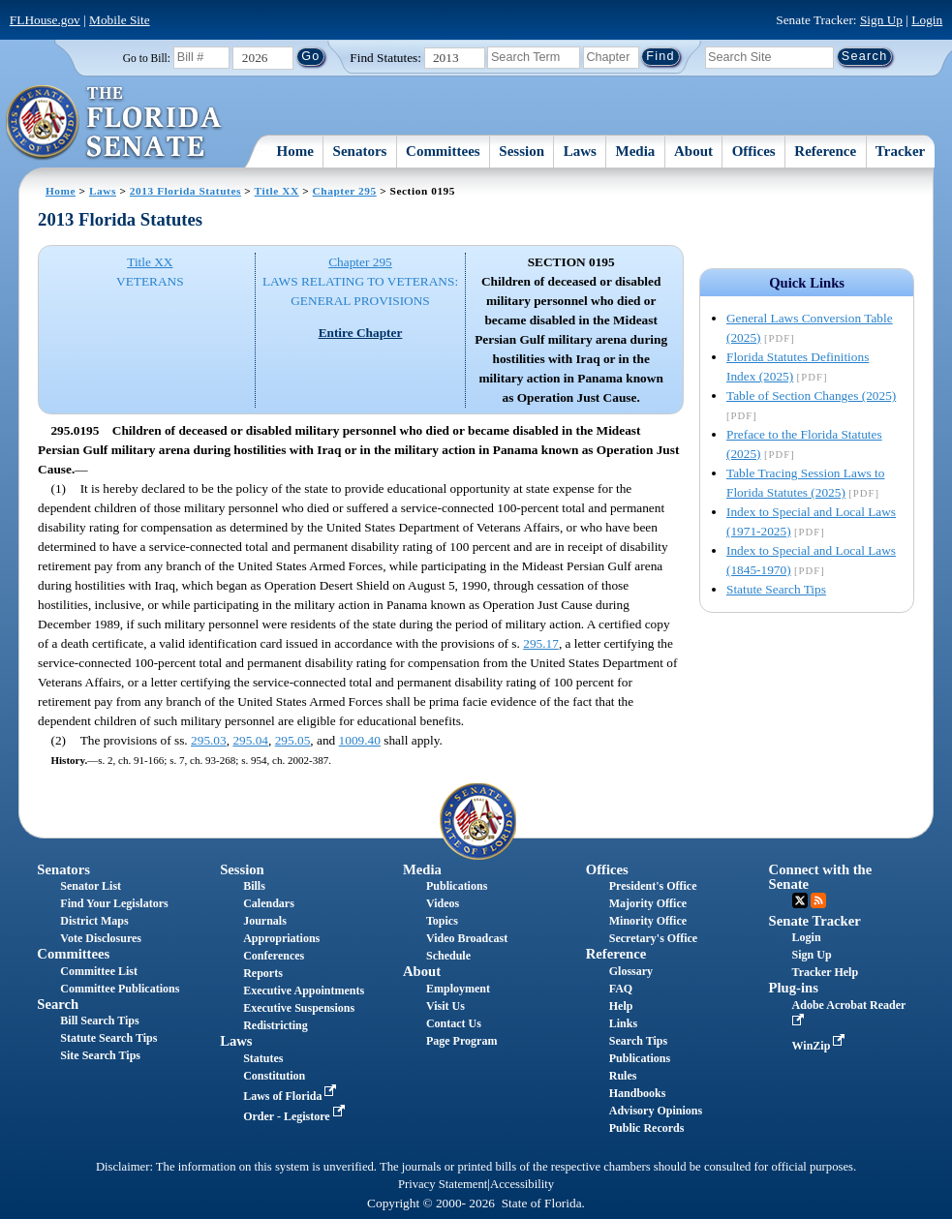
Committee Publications (119, 988)
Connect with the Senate (821, 877)
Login (926, 20)
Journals (265, 921)
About (693, 151)
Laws (580, 151)
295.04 (250, 740)
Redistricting (275, 1025)
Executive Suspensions (298, 1008)
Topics (442, 921)
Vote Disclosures (100, 938)
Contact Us (453, 1023)
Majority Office (648, 903)
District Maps (94, 921)
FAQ (620, 988)
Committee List (99, 971)
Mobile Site (119, 20)
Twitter (800, 900)
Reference (825, 151)
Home (295, 151)
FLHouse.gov (45, 20)
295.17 (541, 643)
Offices (754, 151)
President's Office (653, 886)
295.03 (209, 740)
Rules (623, 1075)
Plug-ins (793, 987)
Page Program (461, 1041)
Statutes (263, 1058)
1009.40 (360, 740)
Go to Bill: (146, 58)
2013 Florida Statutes (185, 191)
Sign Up (881, 20)
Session (521, 151)
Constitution (274, 1075)
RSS (818, 900)
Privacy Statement (442, 1184)
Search (57, 1004)
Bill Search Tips (99, 1020)
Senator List (90, 886)
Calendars (268, 903)
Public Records (647, 1128)
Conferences (273, 955)
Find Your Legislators (114, 903)
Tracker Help (825, 972)
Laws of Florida (291, 1096)
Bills (254, 886)
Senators (360, 151)
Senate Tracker (815, 921)
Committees (443, 151)
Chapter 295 (345, 191)
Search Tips (638, 1041)
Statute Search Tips (776, 589)
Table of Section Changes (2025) (811, 395)
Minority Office (648, 921)
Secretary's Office (653, 938)
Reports (263, 973)
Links (623, 1023)
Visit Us (445, 1006)
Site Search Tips (100, 1055)
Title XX (277, 191)
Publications (456, 886)
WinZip (820, 1045)
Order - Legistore (296, 1116)
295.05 (293, 740)
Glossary (631, 971)
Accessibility (522, 1184)
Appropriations (281, 938)
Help (621, 1006)
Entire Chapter (361, 332)
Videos (442, 903)
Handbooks (637, 1093)
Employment (458, 988)
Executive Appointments (303, 990)
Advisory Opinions (655, 1110)
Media (636, 151)
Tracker (900, 151)
